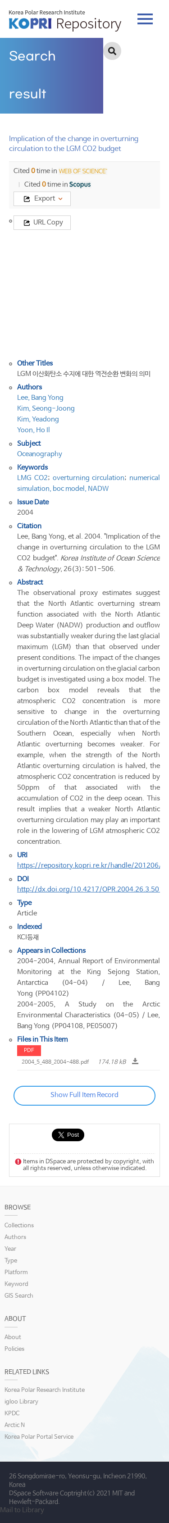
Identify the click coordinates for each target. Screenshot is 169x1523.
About (13, 1337)
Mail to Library (22, 1510)
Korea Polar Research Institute (45, 1390)
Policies (14, 1349)
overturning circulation (89, 478)
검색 (112, 51)
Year (10, 1249)
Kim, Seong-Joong (46, 408)
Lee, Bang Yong (40, 398)
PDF (29, 1050)
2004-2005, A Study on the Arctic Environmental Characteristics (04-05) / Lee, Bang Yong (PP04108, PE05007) (88, 1015)
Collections (19, 1225)
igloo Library (21, 1402)
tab (145, 19)
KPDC (12, 1413)
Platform (16, 1272)
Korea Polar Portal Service (39, 1437)
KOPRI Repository (65, 21)
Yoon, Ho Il (33, 430)
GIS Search (19, 1296)
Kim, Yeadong (38, 419)
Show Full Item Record (84, 1095)
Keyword (16, 1284)
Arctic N (15, 1425)
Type (11, 1261)
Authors (15, 1237)
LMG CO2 (32, 478)
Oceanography (39, 454)
